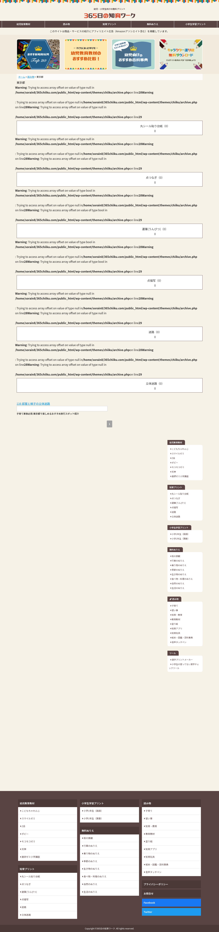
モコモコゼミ (177, 467)
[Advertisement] (185, 731)
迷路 (173, 511)
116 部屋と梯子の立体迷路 (33, 403)
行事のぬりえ (177, 560)
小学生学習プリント (195, 24)
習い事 (174, 610)
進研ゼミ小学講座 (180, 476)
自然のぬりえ (177, 583)
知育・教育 (176, 614)
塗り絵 (174, 623)
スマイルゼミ (177, 453)
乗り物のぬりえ (179, 565)
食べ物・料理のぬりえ (182, 578)
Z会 (173, 457)
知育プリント (109, 24)
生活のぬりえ (177, 587)
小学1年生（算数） (180, 538)
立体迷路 (175, 516)
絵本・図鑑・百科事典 (182, 637)
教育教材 (175, 619)
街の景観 (175, 556)
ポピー (174, 462)
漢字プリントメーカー (182, 659)
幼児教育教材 (176, 442)
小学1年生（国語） (180, 533)
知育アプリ (176, 628)
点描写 (174, 507)
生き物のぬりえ (179, 574)
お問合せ (148, 893)
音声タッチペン (179, 642)
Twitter (148, 912)
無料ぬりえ (152, 24)
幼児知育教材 (23, 24)
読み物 (66, 24)
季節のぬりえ (177, 569)
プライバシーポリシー (156, 884)
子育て (174, 605)
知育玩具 (175, 632)
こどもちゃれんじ (180, 448)
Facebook (149, 902)
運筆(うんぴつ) (178, 502)
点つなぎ (175, 498)
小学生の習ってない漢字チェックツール (184, 666)
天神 (173, 471)
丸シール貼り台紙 (180, 493)
